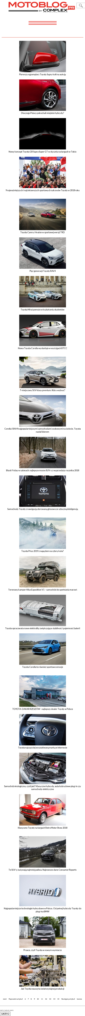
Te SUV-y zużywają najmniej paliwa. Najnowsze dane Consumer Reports (42, 869)
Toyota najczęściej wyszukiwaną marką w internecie (42, 747)
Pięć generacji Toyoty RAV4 (43, 271)
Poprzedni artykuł (16, 999)
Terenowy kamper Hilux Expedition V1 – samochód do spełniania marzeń (42, 589)
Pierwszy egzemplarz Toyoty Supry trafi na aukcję (42, 74)
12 (46, 999)
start (5, 999)
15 (58, 999)
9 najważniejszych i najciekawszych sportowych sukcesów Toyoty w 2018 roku (43, 190)
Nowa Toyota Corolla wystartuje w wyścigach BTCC (42, 348)
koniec (79, 999)
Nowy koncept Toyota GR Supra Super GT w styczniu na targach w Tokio (42, 151)
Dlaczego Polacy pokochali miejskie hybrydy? (42, 113)
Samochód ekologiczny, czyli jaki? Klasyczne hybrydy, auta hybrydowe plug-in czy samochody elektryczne (42, 788)
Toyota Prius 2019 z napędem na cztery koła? (42, 551)
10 (38, 999)
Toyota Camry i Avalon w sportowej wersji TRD (42, 232)
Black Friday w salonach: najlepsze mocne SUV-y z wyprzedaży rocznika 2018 (42, 470)
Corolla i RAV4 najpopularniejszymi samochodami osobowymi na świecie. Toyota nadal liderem (42, 430)
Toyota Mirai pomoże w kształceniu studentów (42, 309)
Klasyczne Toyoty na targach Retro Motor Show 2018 (42, 827)
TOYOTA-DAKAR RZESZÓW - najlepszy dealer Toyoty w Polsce (42, 709)
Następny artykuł (68, 999)
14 (54, 999)
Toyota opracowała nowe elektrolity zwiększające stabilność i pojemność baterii (42, 628)
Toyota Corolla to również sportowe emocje (42, 667)
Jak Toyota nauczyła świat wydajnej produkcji (42, 988)
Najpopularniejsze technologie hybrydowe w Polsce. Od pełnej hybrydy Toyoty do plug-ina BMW (42, 910)
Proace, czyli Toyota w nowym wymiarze (42, 950)
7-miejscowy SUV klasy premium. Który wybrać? (42, 390)
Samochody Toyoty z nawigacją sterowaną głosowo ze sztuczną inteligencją (42, 509)
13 (50, 999)
